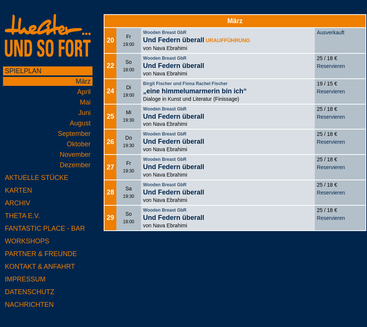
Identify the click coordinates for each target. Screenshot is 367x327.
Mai (85, 102)
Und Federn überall (173, 40)
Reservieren (331, 66)
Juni (84, 112)
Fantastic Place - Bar (45, 228)
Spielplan (23, 71)
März (83, 81)
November (75, 154)
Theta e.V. (22, 215)
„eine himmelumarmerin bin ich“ (195, 91)
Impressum (25, 279)
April (84, 92)
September (74, 133)
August (80, 123)
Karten (18, 190)
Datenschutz (29, 292)
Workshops (27, 241)
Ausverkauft (331, 32)
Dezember (75, 165)
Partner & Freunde (41, 254)
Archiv (17, 203)
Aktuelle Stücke (36, 177)
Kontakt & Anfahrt (40, 266)
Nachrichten (29, 304)
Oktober (79, 144)
